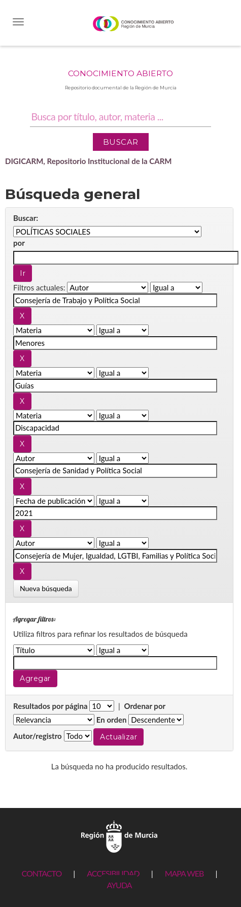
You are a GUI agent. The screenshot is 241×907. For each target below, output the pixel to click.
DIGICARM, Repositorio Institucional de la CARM (88, 161)
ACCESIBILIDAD (113, 873)
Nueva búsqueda (46, 588)
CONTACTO (41, 873)
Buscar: (25, 217)
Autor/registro (37, 735)
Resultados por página (50, 705)
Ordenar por (144, 705)
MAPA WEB (184, 873)
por (19, 242)
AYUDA (119, 885)
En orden (111, 719)
